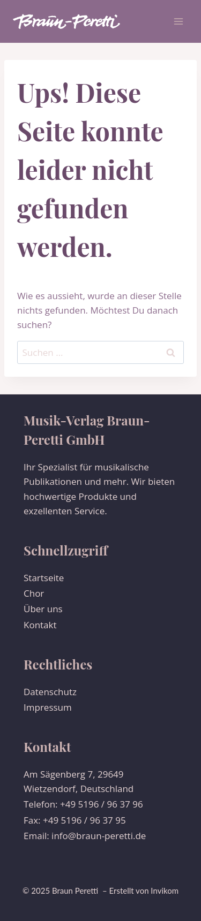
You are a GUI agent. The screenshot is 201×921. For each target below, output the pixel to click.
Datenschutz (50, 692)
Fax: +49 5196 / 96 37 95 (75, 820)
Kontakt (40, 625)
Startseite (44, 578)
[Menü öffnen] (178, 21)
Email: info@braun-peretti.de (85, 835)
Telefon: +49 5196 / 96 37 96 (83, 804)
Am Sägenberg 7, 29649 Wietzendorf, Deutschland (78, 781)
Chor (34, 593)
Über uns (43, 609)
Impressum (48, 707)
